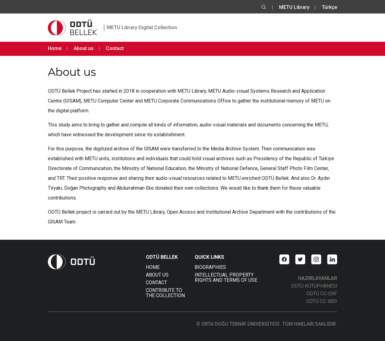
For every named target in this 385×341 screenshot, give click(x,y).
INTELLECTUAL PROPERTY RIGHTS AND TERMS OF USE (226, 277)
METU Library (294, 7)
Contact (115, 48)
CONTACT (156, 282)
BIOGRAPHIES (210, 267)
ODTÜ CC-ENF (321, 293)
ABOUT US (157, 275)
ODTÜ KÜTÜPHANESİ (314, 286)
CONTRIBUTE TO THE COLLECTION (165, 292)
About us (84, 48)
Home (54, 48)
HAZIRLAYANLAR (317, 278)
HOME (153, 267)
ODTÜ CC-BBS (321, 301)
